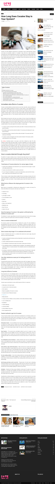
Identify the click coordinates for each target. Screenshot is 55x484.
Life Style (24, 9)
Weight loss (4, 294)
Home (4, 9)
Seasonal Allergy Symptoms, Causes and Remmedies (28, 400)
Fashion (33, 9)
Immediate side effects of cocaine (7, 90)
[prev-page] (2, 428)
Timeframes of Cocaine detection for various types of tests (12, 92)
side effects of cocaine (16, 386)
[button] (52, 9)
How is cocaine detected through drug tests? (9, 91)
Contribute (14, 9)
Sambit (3, 21)
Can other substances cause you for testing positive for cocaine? (13, 98)
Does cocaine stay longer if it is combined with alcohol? (11, 97)
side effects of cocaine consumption (26, 386)
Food (41, 9)
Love (19, 9)
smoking (4, 141)
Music (38, 9)
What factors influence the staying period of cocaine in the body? (13, 93)
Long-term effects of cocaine (7, 99)
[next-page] (3, 428)
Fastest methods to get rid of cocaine (8, 100)
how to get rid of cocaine (8, 386)
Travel (28, 9)
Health (5, 12)
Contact (9, 9)
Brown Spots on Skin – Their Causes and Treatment (8, 400)
